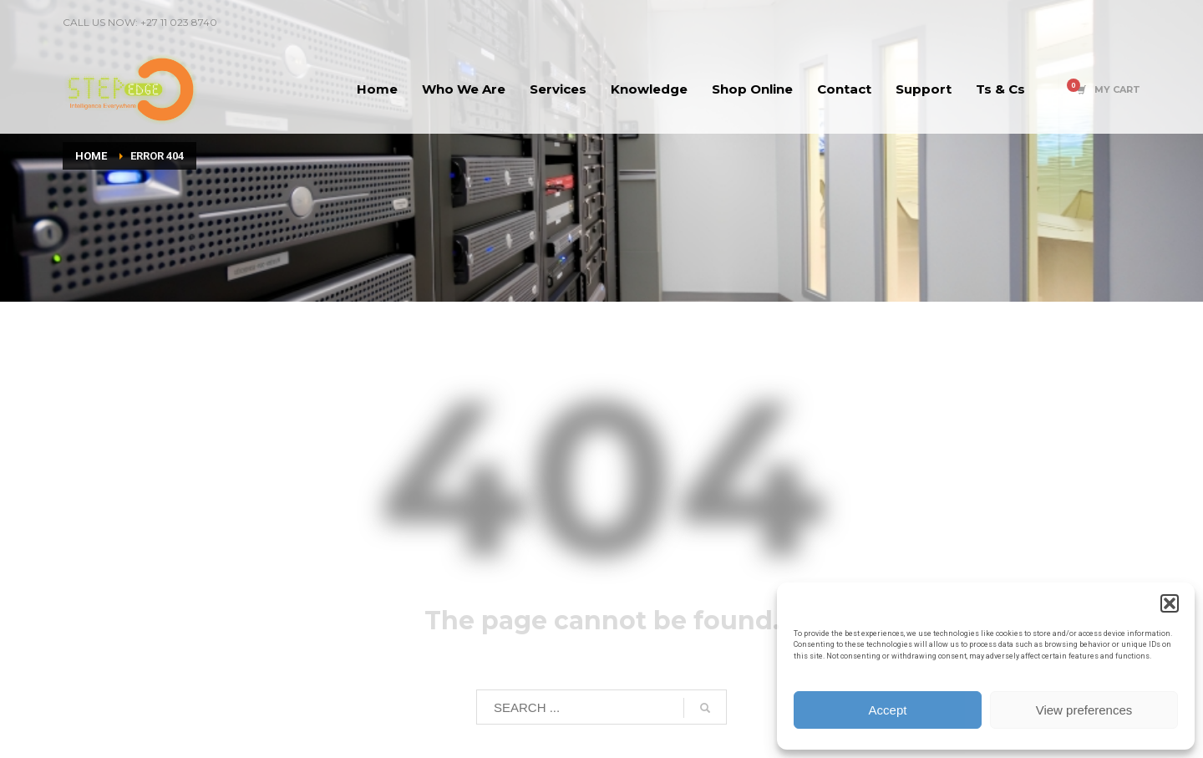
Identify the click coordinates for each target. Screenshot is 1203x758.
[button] (1169, 603)
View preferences (1084, 710)
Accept (888, 710)
